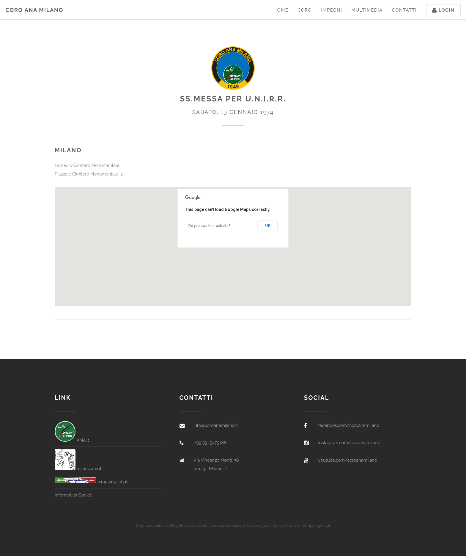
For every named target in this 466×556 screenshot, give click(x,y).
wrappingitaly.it (91, 481)
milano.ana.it (78, 468)
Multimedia (366, 9)
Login (443, 9)
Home (280, 9)
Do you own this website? (209, 226)
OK (267, 225)
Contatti (404, 9)
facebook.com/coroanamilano (348, 425)
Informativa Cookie (73, 494)
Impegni (331, 9)
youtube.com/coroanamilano (347, 460)
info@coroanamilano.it (215, 425)
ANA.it (72, 440)
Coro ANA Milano (34, 10)
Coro (304, 9)
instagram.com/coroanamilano (349, 442)
